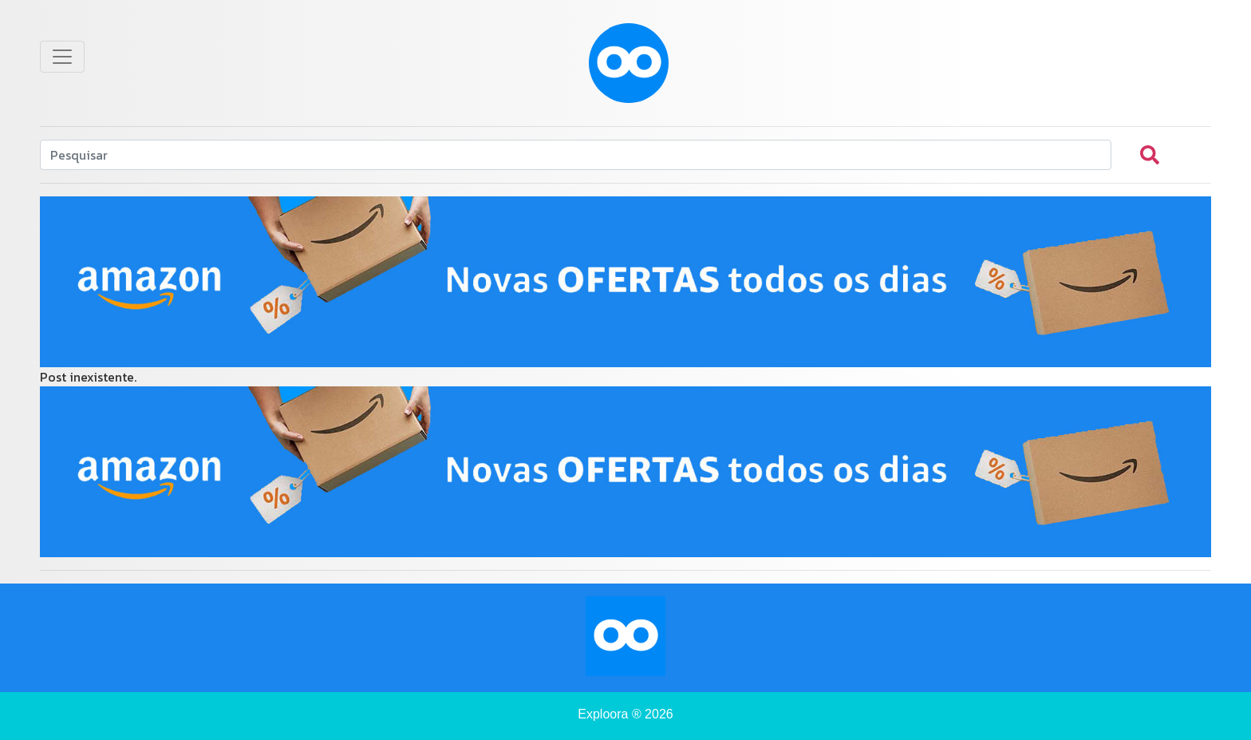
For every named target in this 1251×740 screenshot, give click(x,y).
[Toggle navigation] (62, 57)
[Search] (575, 155)
